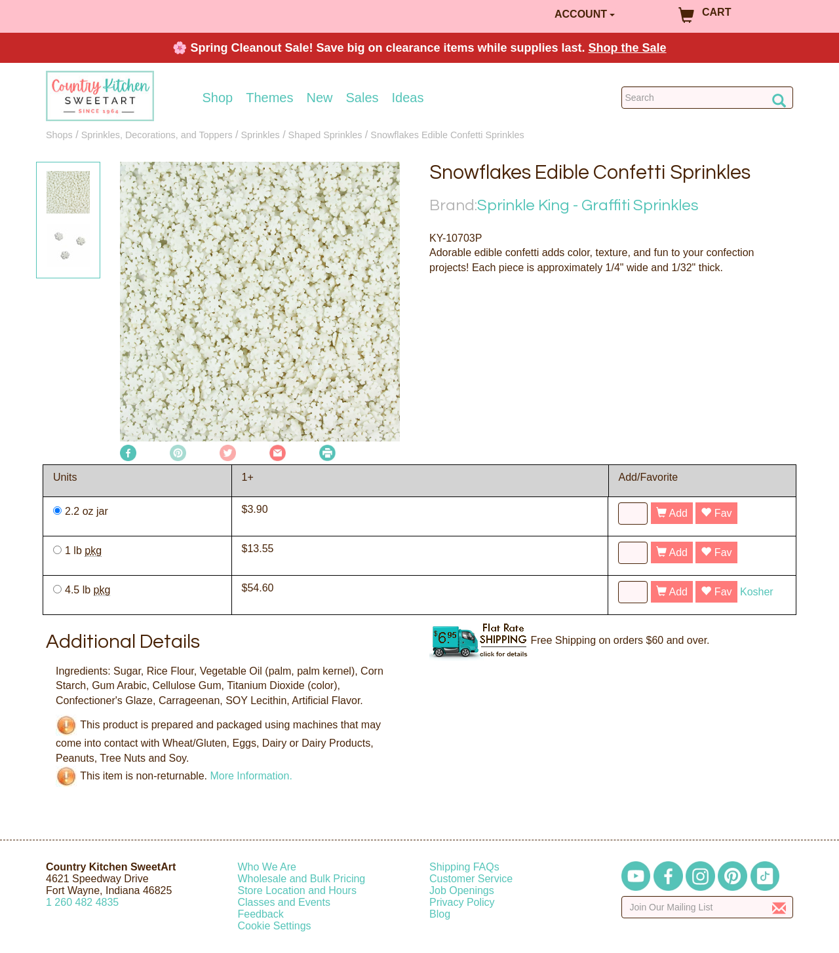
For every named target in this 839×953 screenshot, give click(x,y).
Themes (269, 97)
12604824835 (82, 902)
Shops (59, 135)
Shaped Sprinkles (325, 135)
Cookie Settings (274, 925)
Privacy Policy (462, 902)
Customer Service (471, 878)
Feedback (261, 914)
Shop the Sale (628, 47)
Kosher (756, 591)
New (319, 97)
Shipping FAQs (464, 866)
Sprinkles (260, 135)
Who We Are (267, 866)
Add (672, 513)
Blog (439, 914)
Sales (362, 97)
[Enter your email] (707, 907)
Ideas (408, 97)
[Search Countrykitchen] (707, 97)
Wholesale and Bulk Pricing (302, 878)
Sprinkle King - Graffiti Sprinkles (588, 205)
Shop (218, 97)
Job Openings (461, 890)
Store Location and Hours (297, 890)
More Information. (251, 775)
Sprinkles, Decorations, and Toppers (157, 135)
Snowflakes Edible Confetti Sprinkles (447, 135)
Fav (716, 513)
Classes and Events (284, 902)
